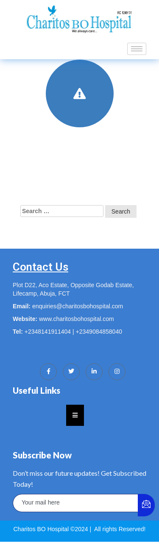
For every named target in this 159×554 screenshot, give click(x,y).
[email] (76, 503)
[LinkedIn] (94, 371)
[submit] (146, 505)
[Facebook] (48, 371)
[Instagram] (117, 371)
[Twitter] (71, 371)
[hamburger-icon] (136, 49)
